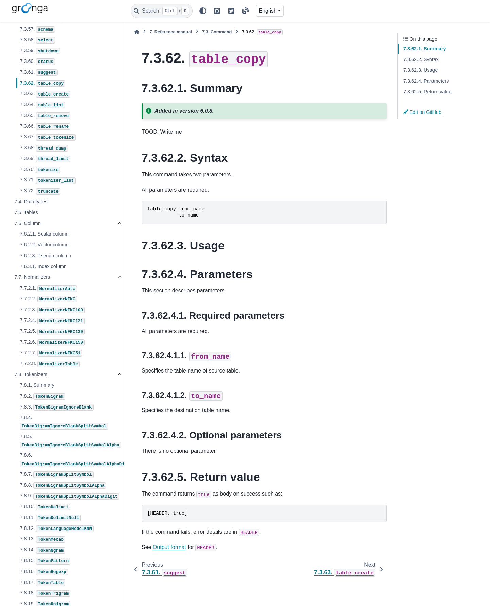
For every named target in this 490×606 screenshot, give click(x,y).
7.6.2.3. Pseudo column (45, 255)
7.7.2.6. (52, 342)
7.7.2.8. (49, 364)
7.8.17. (42, 582)
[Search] (162, 11)
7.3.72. (40, 191)
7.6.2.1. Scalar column (44, 234)
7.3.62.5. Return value (427, 91)
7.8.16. (44, 572)
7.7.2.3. (52, 310)
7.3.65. (45, 115)
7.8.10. (45, 507)
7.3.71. (48, 180)
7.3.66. (45, 126)
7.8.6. (72, 459)
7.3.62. (42, 83)
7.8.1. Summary (37, 385)
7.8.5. (70, 441)
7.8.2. (42, 396)
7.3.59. (40, 51)
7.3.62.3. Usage (420, 70)
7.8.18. (45, 593)
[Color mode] (203, 11)
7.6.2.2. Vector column (44, 244)
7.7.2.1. (48, 288)
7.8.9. (69, 496)
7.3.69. (45, 159)
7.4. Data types (30, 201)
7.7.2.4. (52, 320)
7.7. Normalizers (32, 277)
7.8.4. (64, 422)
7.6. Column (27, 223)
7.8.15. (45, 561)
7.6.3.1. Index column (43, 266)
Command (217, 31)
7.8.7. (56, 474)
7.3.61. (39, 72)
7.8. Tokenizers (30, 374)
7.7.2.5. (52, 331)
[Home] (136, 31)
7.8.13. (42, 539)
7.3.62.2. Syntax (421, 59)
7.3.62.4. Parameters (426, 81)
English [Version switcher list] (268, 11)
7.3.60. (37, 61)
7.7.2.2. (48, 299)
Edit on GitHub (422, 112)
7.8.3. (56, 407)
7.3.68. (44, 148)
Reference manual (170, 31)
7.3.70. (40, 170)
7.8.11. (50, 518)
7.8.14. (42, 550)
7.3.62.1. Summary (424, 48)
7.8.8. (63, 485)
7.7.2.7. (51, 353)
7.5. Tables (26, 212)
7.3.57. (37, 29)
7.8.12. (57, 528)
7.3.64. (42, 105)
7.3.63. (45, 94)
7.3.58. (37, 40)
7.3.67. (48, 137)
